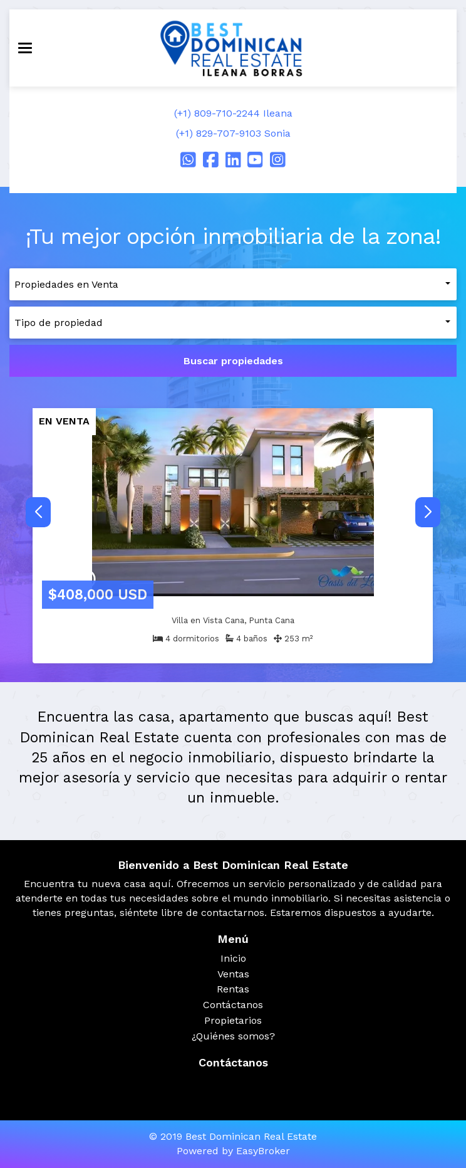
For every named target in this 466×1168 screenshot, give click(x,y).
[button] (428, 512)
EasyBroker (263, 1151)
